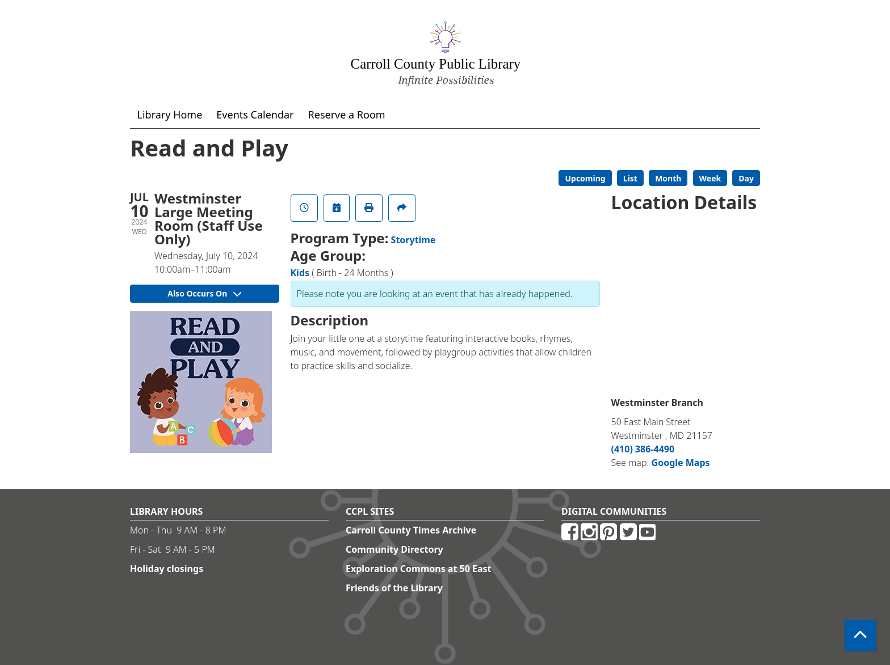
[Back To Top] (860, 635)
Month (668, 178)
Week (710, 178)
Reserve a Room (346, 114)
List (630, 178)
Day (746, 178)
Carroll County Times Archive (411, 530)
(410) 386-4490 (643, 449)
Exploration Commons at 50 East (419, 568)
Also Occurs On (204, 293)
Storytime (413, 240)
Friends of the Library (394, 588)
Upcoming (585, 178)
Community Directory (394, 549)
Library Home (170, 114)
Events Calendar (254, 114)
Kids (300, 272)
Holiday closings (166, 568)
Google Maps (681, 462)
